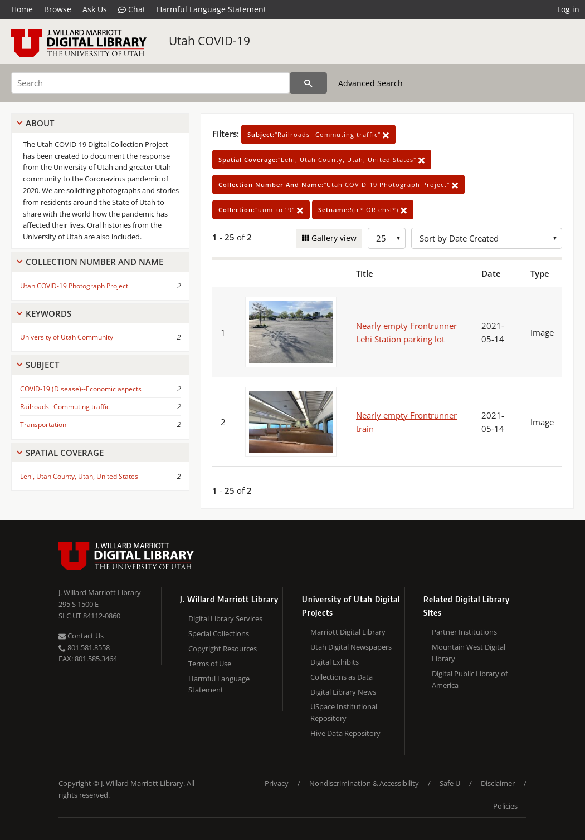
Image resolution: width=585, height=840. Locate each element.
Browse (57, 9)
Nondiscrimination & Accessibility (364, 783)
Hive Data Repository (345, 733)
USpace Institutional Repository (343, 712)
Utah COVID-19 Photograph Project (74, 286)
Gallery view (333, 238)
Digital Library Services (225, 618)
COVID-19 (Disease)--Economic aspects (81, 389)
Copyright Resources (222, 648)
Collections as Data (341, 677)
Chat (131, 9)
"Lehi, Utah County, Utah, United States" (321, 159)
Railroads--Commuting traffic (65, 406)
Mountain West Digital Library (468, 653)
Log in (568, 9)
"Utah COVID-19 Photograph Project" (338, 184)
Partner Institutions (464, 632)
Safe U (450, 783)
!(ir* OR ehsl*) (362, 209)
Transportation (43, 424)
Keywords (48, 313)
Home (22, 9)
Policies (505, 806)
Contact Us (81, 636)
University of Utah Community (66, 337)
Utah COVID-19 (209, 40)
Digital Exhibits (334, 662)
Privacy (277, 783)
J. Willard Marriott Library (99, 592)
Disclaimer (498, 783)
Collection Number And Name (94, 261)
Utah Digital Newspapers (351, 647)
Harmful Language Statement (211, 9)
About (40, 123)
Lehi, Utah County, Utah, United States (79, 476)
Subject (42, 364)
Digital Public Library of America (470, 679)
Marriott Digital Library (348, 632)
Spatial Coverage (65, 452)
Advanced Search (370, 83)
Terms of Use (209, 664)
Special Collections (218, 633)
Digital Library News (343, 692)
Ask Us (94, 9)
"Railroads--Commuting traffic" (318, 134)
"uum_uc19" (261, 209)
